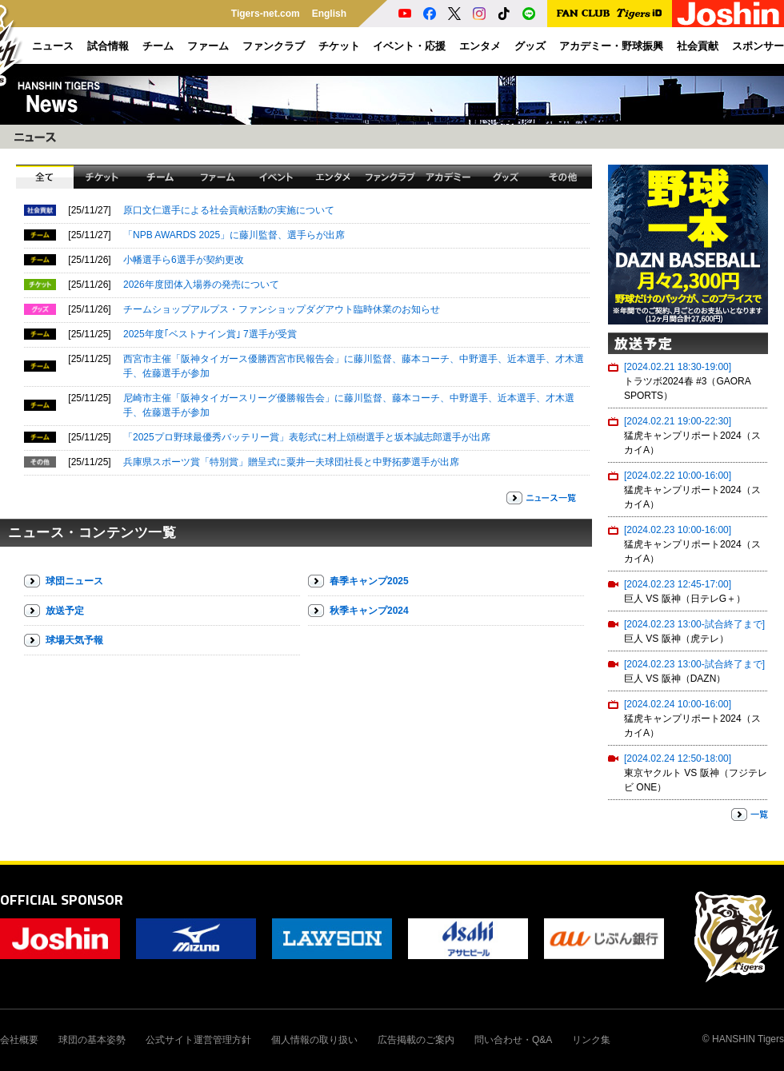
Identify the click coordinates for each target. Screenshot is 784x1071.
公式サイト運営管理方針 (198, 1039)
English (329, 13)
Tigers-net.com (265, 13)
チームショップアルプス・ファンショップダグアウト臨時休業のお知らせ (281, 309)
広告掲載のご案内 (416, 1039)
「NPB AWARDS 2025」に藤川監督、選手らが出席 (234, 235)
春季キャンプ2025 (369, 581)
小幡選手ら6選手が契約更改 (183, 259)
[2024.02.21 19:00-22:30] (677, 421)
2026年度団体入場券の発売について (201, 284)
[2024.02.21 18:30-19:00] (677, 366)
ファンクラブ (390, 177)
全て (45, 177)
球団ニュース (74, 581)
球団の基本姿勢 (92, 1039)
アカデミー (448, 177)
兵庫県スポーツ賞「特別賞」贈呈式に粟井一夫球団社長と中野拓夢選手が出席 (291, 462)
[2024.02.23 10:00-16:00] (677, 530)
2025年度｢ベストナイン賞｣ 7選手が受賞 (210, 334)
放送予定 (65, 610)
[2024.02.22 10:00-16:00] (677, 475)
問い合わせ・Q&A (513, 1039)
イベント (275, 177)
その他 (563, 177)
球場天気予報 (74, 640)
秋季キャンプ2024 (369, 610)
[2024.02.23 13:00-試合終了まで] (694, 624)
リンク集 (591, 1039)
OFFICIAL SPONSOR (61, 899)
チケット (102, 177)
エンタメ (333, 177)
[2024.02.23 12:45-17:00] (677, 584)
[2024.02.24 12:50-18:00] (677, 758)
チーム (160, 177)
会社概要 (19, 1039)
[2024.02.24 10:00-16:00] (677, 704)
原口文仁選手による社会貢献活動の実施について (228, 210)
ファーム (217, 177)
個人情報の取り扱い (314, 1039)
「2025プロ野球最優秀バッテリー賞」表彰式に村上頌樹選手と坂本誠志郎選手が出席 (306, 437)
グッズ (505, 177)
